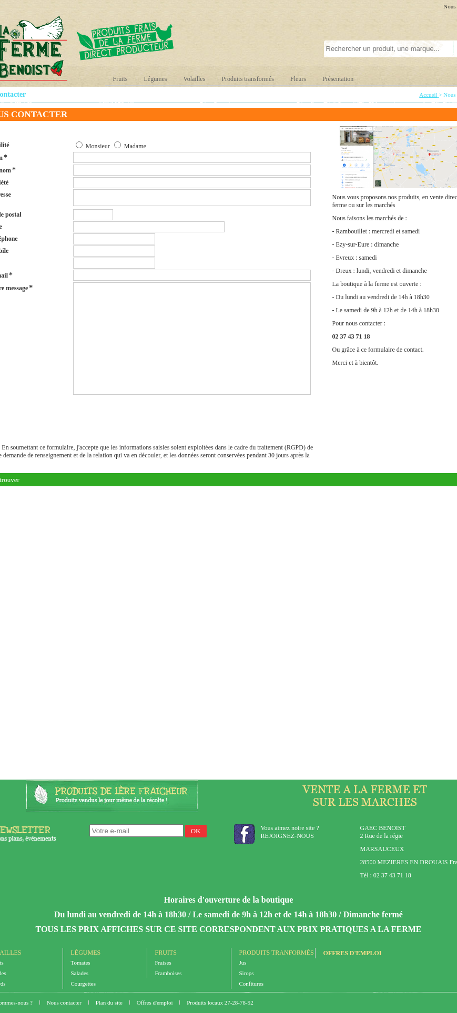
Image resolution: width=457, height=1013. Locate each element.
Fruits (120, 79)
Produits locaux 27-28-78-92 (220, 1002)
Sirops (246, 973)
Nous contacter (65, 1002)
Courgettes (83, 983)
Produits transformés (247, 79)
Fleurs (298, 79)
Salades (80, 973)
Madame (135, 146)
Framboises (168, 973)
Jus (243, 962)
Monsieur (98, 146)
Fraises (163, 962)
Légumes (155, 79)
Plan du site (110, 1002)
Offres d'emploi (352, 953)
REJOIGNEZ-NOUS (287, 836)
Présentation (337, 79)
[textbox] (382, 48)
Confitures (251, 983)
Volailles (195, 79)
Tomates (80, 962)
